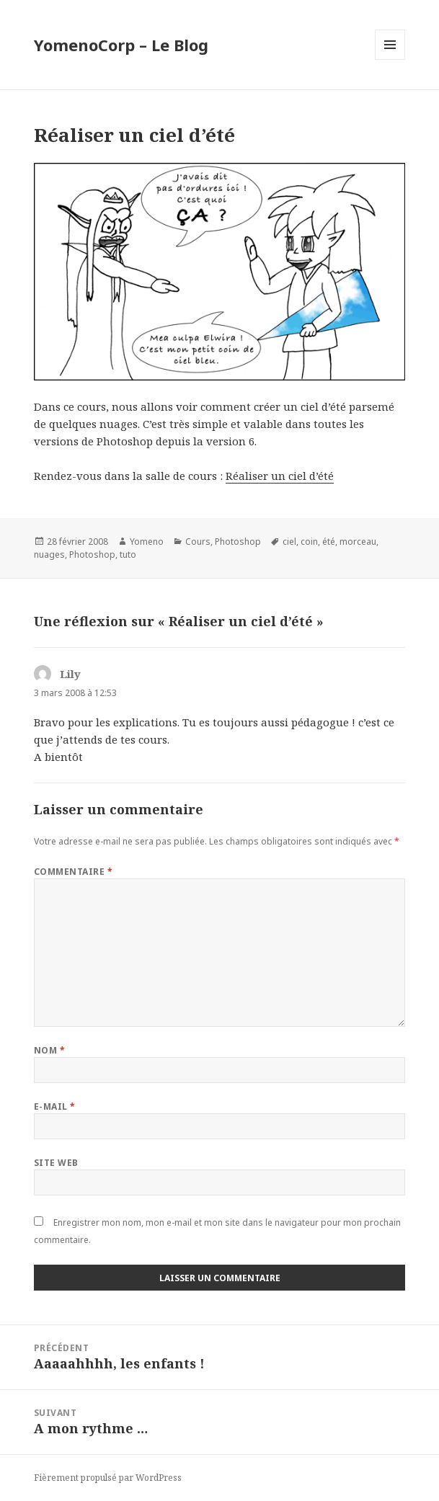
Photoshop (238, 541)
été (328, 541)
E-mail (55, 1106)
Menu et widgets (390, 59)
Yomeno (147, 541)
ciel (289, 541)
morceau (358, 541)
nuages (49, 554)
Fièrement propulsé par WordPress (108, 1477)
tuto (128, 554)
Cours (197, 541)
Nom (49, 1050)
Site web (56, 1163)
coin (309, 541)
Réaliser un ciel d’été (280, 475)
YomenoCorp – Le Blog (121, 44)
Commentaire (73, 871)
